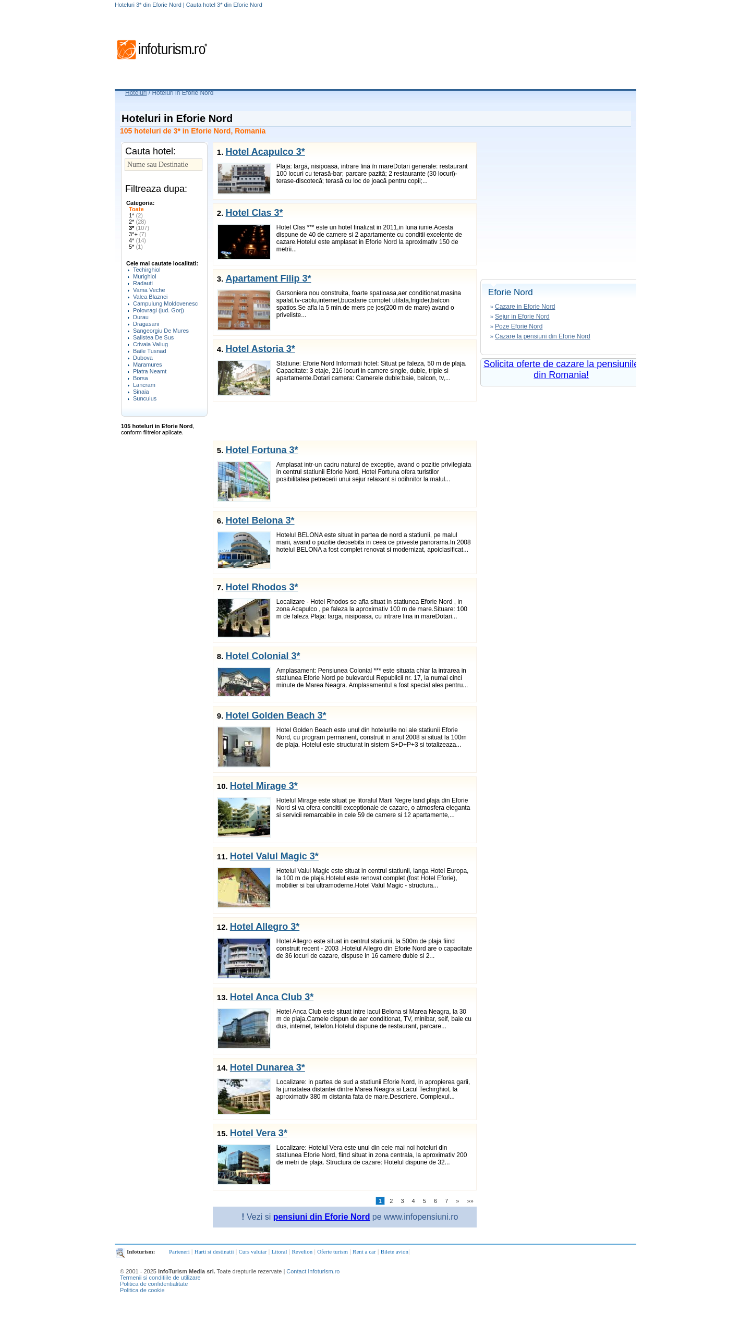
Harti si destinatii (214, 1251)
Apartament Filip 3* (268, 278)
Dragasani (146, 324)
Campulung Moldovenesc (165, 303)
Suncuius (144, 398)
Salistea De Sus (153, 337)
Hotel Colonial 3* (262, 656)
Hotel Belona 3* (259, 520)
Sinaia (141, 391)
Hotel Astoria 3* (260, 349)
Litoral (279, 1251)
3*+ (137, 234)
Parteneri (179, 1251)
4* (137, 240)
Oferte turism (332, 1251)
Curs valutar (252, 1251)
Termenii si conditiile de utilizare (160, 1277)
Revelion (302, 1251)
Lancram (144, 385)
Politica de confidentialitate (154, 1284)
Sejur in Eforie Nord (522, 316)
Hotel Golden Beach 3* (275, 715)
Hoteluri (136, 92)
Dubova (143, 358)
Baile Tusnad (149, 351)
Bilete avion (394, 1251)
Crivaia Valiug (150, 344)
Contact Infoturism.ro (313, 1271)
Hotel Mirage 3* (264, 786)
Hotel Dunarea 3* (267, 1067)
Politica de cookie (142, 1290)
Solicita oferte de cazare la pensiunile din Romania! (561, 369)
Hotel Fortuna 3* (261, 450)
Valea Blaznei (150, 297)
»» (470, 1201)
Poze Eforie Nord (518, 326)
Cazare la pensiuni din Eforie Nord (542, 336)
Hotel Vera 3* (258, 1133)
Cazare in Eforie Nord (525, 306)
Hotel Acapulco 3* (265, 152)
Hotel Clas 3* (254, 213)
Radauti (143, 283)
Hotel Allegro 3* (264, 926)
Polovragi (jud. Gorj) (158, 310)
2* (137, 221)
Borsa (140, 378)
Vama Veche (149, 290)
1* (136, 215)
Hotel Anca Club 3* (271, 997)
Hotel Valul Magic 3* (274, 856)
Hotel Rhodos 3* (261, 587)
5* (136, 247)
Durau (141, 317)
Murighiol (144, 276)
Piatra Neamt (149, 371)
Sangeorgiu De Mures (161, 330)
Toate (136, 209)
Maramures (147, 364)
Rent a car (364, 1251)
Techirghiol (147, 269)
